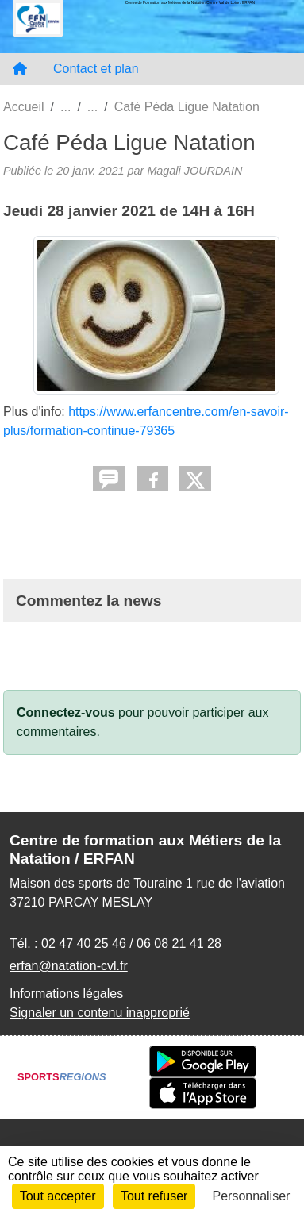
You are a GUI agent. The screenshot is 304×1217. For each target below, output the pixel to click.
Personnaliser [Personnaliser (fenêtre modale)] (252, 1196)
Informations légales (66, 993)
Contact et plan (96, 68)
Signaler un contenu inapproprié (100, 1012)
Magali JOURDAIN (194, 170)
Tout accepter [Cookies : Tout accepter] (58, 1196)
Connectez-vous (66, 712)
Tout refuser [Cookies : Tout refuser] (154, 1196)
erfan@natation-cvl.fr (69, 965)
